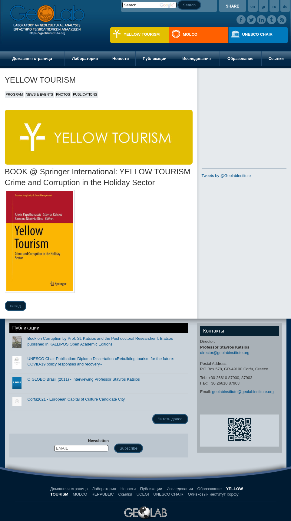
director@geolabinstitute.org (225, 352)
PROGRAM (14, 94)
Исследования (196, 58)
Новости (120, 58)
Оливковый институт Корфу (213, 494)
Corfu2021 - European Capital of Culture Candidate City (76, 399)
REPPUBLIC (102, 494)
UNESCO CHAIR (257, 34)
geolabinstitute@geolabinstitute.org (243, 391)
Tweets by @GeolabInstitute (226, 175)
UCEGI (143, 494)
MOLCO (190, 34)
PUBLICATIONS (85, 94)
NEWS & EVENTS (39, 94)
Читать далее (170, 419)
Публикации (154, 58)
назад (15, 305)
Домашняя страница (32, 58)
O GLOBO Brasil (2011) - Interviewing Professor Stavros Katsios (84, 379)
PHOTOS (63, 94)
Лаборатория (85, 58)
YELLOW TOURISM (142, 34)
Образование (240, 58)
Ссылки (125, 494)
